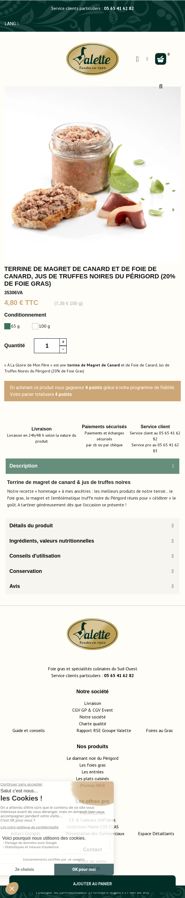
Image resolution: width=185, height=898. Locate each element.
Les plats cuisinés (92, 778)
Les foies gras (92, 765)
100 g (44, 326)
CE (72, 820)
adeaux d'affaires (99, 820)
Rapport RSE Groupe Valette (111, 730)
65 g (15, 326)
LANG (12, 23)
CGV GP (79, 710)
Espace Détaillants (156, 833)
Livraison (92, 703)
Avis (14, 586)
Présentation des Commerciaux (96, 833)
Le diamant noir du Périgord (92, 758)
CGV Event (103, 710)
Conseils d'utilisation (34, 556)
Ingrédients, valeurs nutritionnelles (51, 541)
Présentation (92, 813)
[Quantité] (46, 345)
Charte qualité (92, 723)
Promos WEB (92, 785)
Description (23, 466)
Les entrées (93, 772)
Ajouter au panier (92, 884)
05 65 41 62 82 (119, 8)
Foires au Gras (159, 730)
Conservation (25, 571)
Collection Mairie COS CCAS (93, 826)
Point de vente (92, 861)
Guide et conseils (28, 730)
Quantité (14, 345)
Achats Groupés (26, 833)
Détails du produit (31, 525)
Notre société (92, 717)
